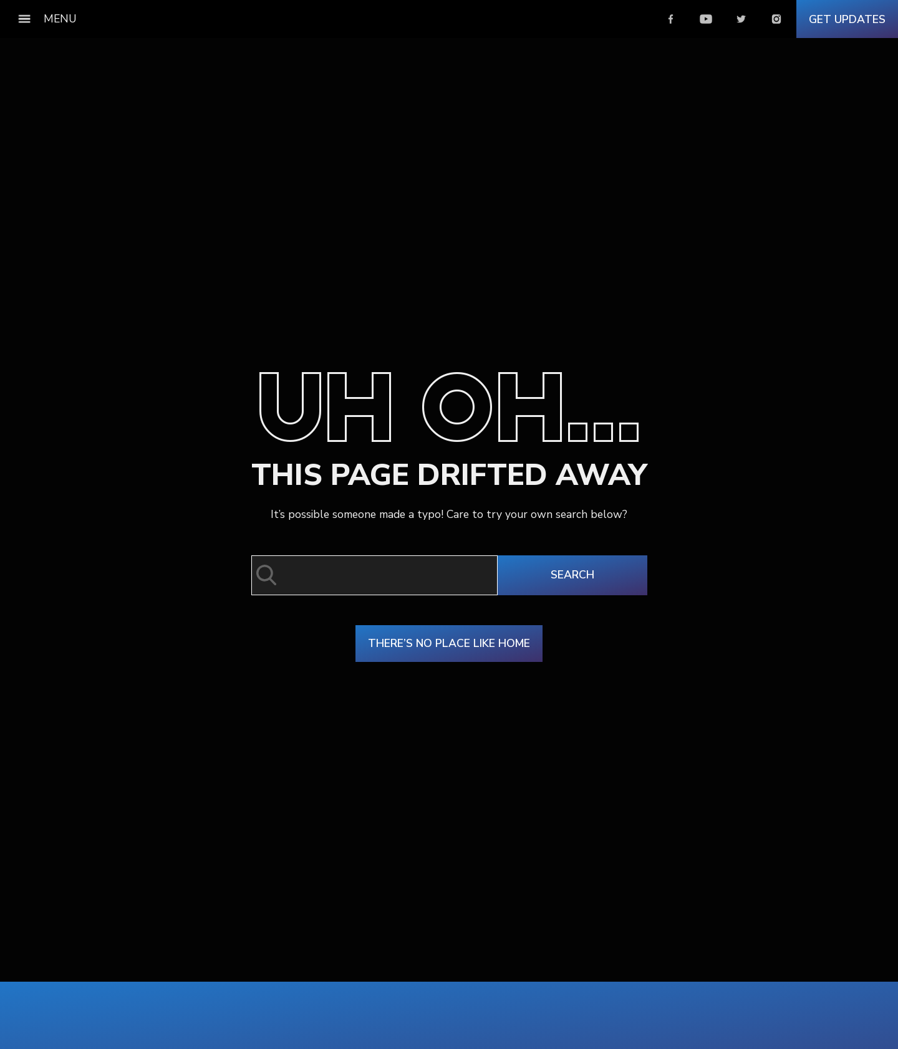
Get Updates (847, 19)
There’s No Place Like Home (449, 643)
